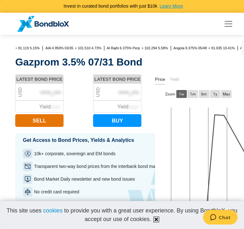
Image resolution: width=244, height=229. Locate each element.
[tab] (160, 80)
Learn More (171, 6)
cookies (53, 210)
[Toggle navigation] (228, 24)
